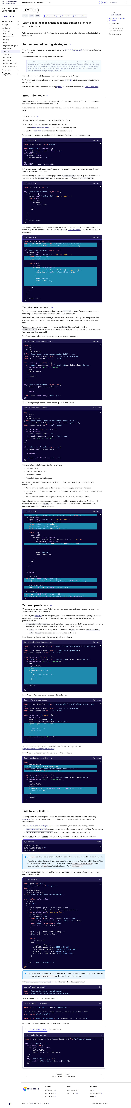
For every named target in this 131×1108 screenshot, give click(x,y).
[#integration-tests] (118, 23)
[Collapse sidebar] (10, 1104)
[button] (36, 2)
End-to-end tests (91, 87)
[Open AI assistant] (99, 2)
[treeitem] (10, 30)
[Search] (117, 2)
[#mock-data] (118, 26)
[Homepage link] (10, 2)
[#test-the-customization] (118, 28)
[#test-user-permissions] (118, 31)
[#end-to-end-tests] (118, 34)
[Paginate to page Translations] (84, 1075)
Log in (104, 2)
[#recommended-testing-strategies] (118, 19)
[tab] (37, 1029)
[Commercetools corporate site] (31, 1089)
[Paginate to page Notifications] (43, 1075)
